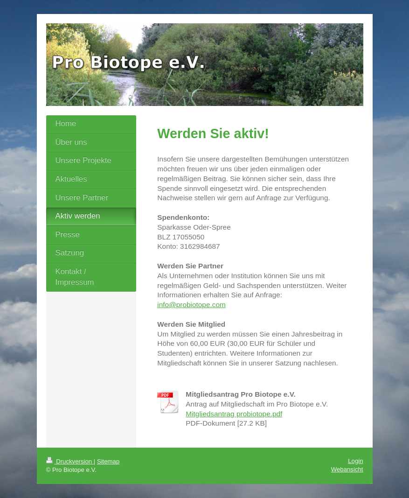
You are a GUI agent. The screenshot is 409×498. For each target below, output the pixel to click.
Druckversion (70, 461)
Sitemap (108, 461)
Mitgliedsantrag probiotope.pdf (234, 414)
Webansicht (347, 469)
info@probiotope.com (191, 305)
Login (355, 460)
